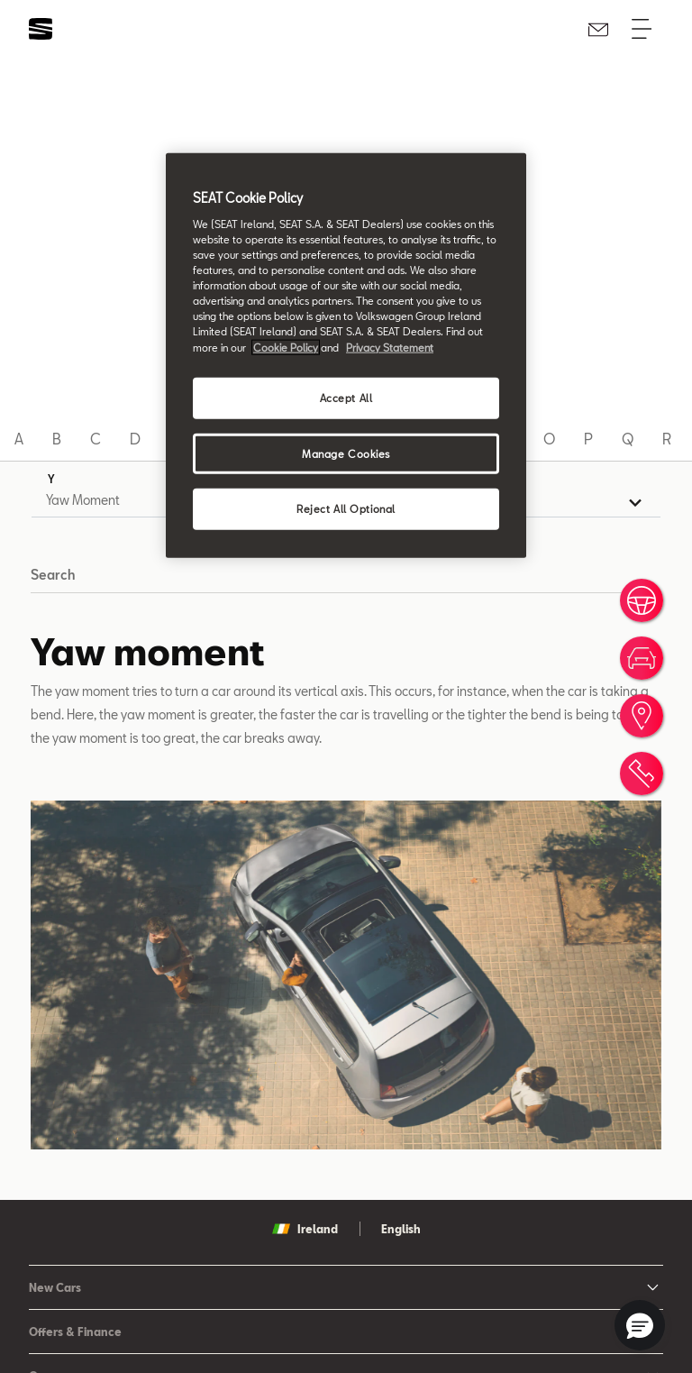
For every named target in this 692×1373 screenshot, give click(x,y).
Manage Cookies (346, 453)
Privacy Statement (389, 346)
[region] (346, 355)
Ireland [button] (305, 1228)
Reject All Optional (346, 509)
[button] (640, 1325)
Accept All (346, 397)
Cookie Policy (285, 346)
